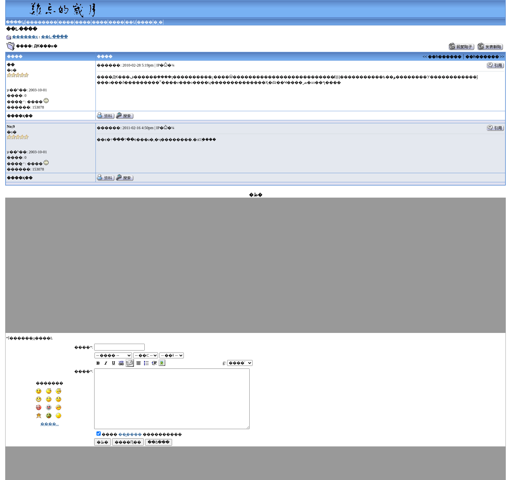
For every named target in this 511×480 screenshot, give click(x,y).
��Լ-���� (54, 37)
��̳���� (130, 440)
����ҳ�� (20, 115)
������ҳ (25, 37)
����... (49, 418)
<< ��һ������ (442, 56)
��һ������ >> (484, 56)
